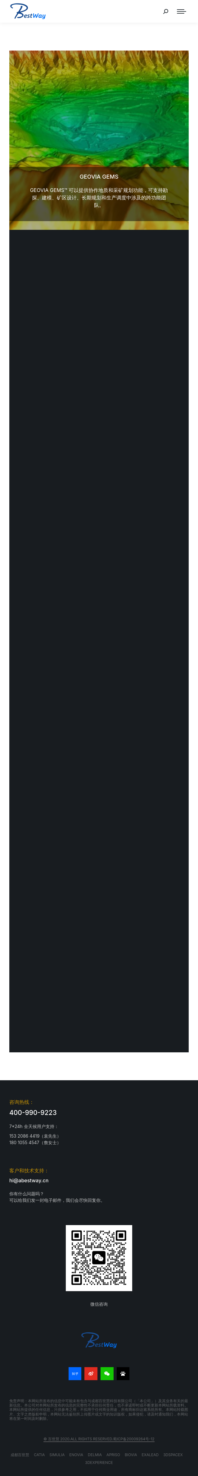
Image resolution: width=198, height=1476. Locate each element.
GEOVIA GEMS (98, 176)
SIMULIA (57, 1454)
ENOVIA (76, 1454)
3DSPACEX (173, 1454)
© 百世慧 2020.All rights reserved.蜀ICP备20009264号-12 (98, 1439)
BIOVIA (131, 1454)
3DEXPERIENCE (99, 1462)
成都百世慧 (20, 1454)
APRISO (113, 1454)
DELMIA (95, 1454)
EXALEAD (150, 1454)
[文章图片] (99, 140)
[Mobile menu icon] (181, 11)
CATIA (39, 1454)
